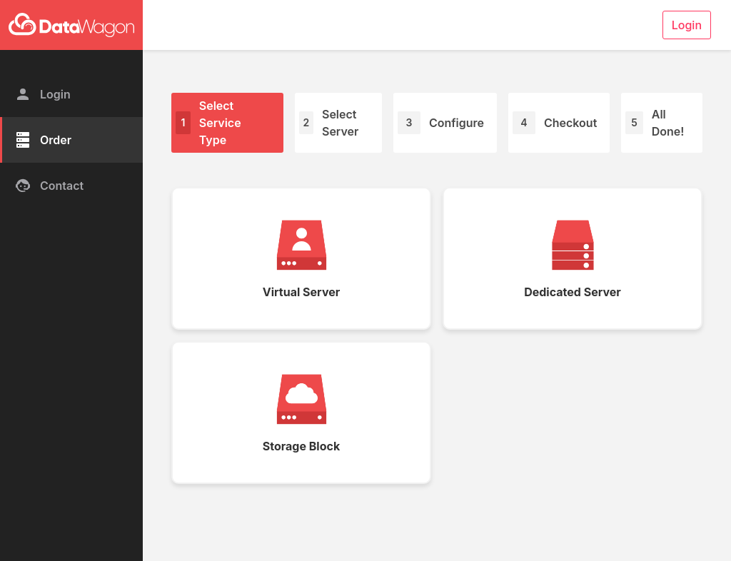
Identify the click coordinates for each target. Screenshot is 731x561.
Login (42, 94)
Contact (49, 185)
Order (42, 139)
